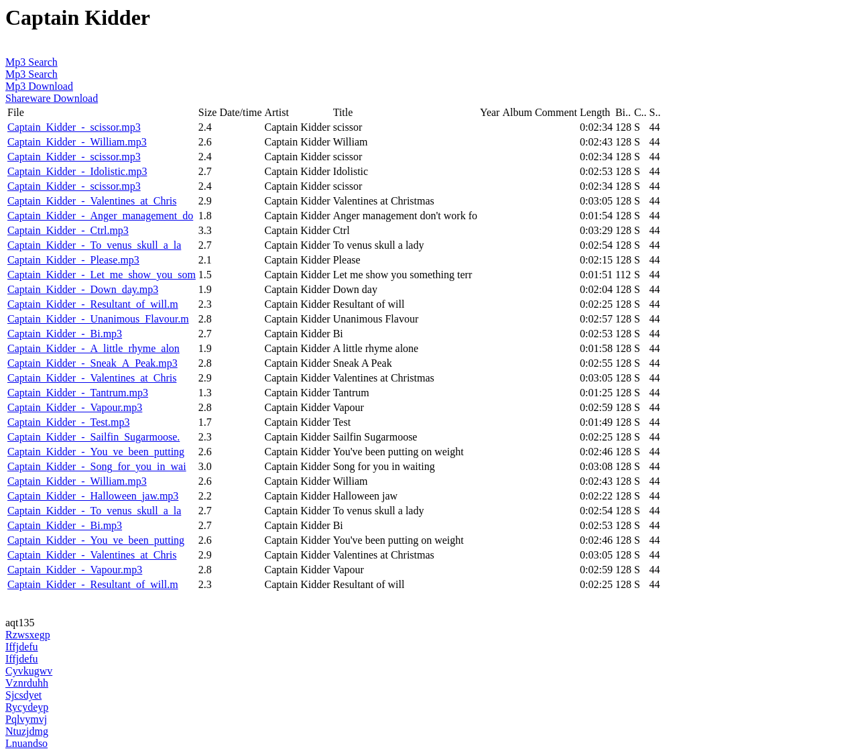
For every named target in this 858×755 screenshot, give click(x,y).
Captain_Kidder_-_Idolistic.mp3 (77, 171)
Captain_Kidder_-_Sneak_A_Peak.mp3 (92, 363)
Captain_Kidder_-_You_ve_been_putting (95, 451)
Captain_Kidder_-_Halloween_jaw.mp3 (92, 496)
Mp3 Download (39, 86)
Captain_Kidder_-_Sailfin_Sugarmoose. (93, 437)
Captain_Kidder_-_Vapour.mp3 (74, 407)
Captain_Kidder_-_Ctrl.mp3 (68, 230)
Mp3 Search (31, 62)
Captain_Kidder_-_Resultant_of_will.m (92, 304)
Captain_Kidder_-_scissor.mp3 (74, 127)
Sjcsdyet (23, 695)
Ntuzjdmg (26, 731)
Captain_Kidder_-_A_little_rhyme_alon (93, 348)
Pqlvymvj (26, 719)
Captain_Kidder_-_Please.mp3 (73, 260)
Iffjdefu (21, 646)
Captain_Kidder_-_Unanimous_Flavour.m (98, 319)
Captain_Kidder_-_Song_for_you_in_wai (96, 466)
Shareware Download (51, 98)
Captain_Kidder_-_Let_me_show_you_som (101, 274)
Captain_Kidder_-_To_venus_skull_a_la (94, 245)
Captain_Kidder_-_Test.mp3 (68, 422)
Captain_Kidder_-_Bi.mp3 (64, 333)
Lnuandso (26, 743)
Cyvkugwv (28, 671)
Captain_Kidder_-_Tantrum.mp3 (77, 392)
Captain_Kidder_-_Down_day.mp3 (82, 289)
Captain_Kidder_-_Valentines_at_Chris (91, 201)
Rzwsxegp (27, 634)
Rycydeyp (26, 707)
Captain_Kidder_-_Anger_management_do (100, 215)
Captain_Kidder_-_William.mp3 (77, 142)
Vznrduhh (26, 683)
